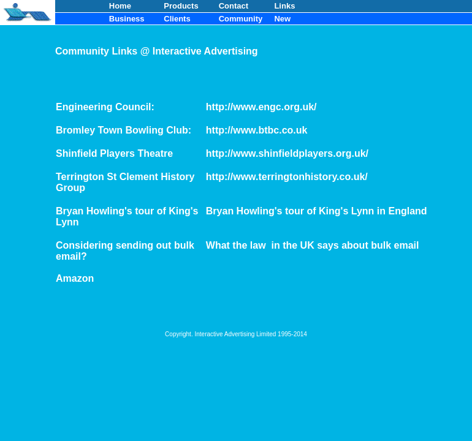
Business (127, 18)
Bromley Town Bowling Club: (123, 130)
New (282, 18)
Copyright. (179, 334)
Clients (177, 18)
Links (284, 5)
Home (120, 5)
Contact (233, 5)
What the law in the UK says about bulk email (312, 245)
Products (181, 5)
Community (241, 18)
